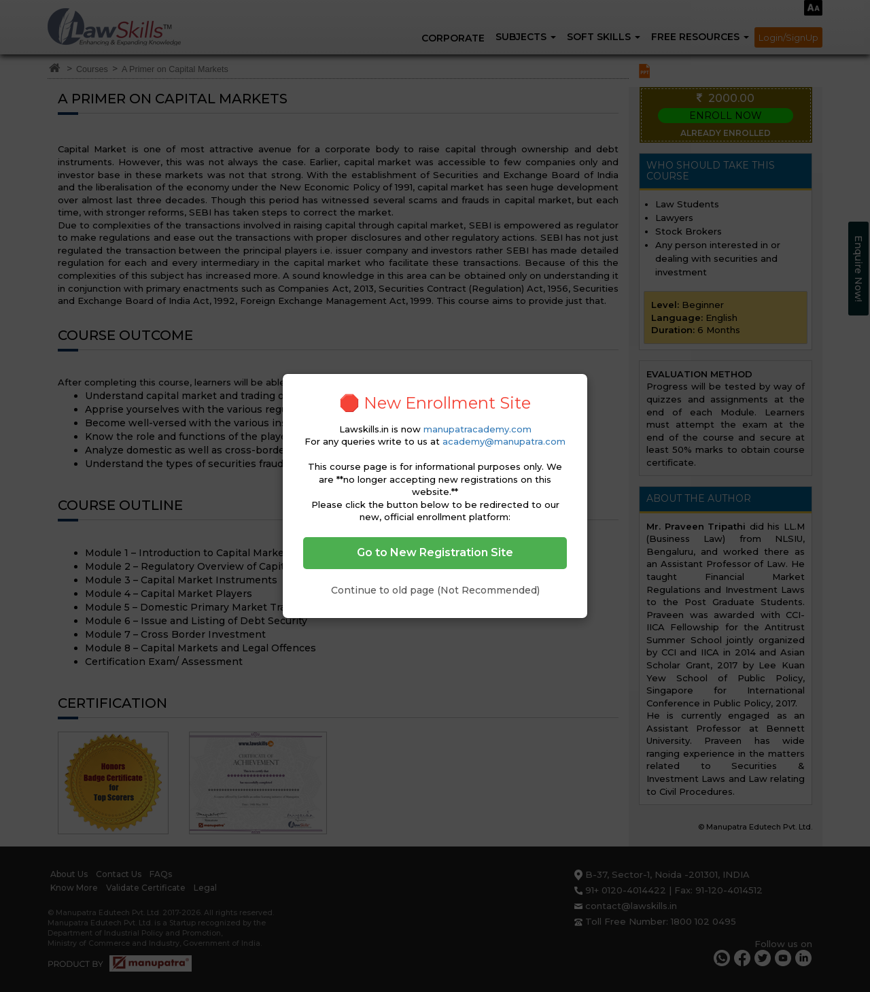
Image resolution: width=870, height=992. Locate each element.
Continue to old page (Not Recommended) (435, 590)
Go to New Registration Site (435, 552)
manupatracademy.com (477, 429)
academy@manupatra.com (504, 441)
